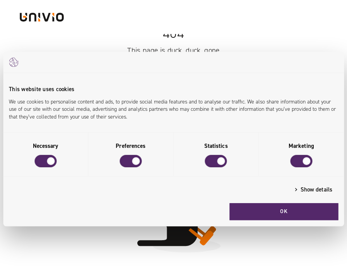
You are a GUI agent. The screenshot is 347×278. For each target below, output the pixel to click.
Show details (316, 189)
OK (283, 211)
